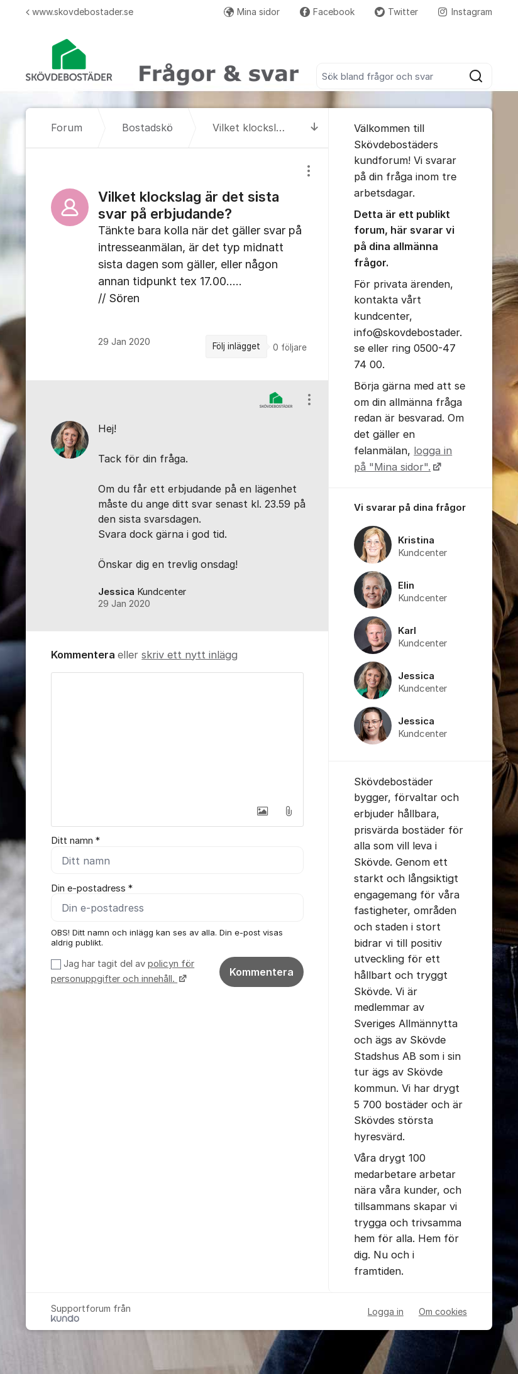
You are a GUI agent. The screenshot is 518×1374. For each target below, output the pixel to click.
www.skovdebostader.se (79, 11)
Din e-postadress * (92, 888)
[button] (262, 811)
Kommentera (261, 972)
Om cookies (443, 1311)
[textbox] (177, 736)
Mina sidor (252, 11)
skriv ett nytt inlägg (189, 654)
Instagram (465, 11)
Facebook (327, 11)
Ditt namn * (75, 840)
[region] (177, 264)
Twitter (396, 11)
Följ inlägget (236, 346)
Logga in (386, 1311)
